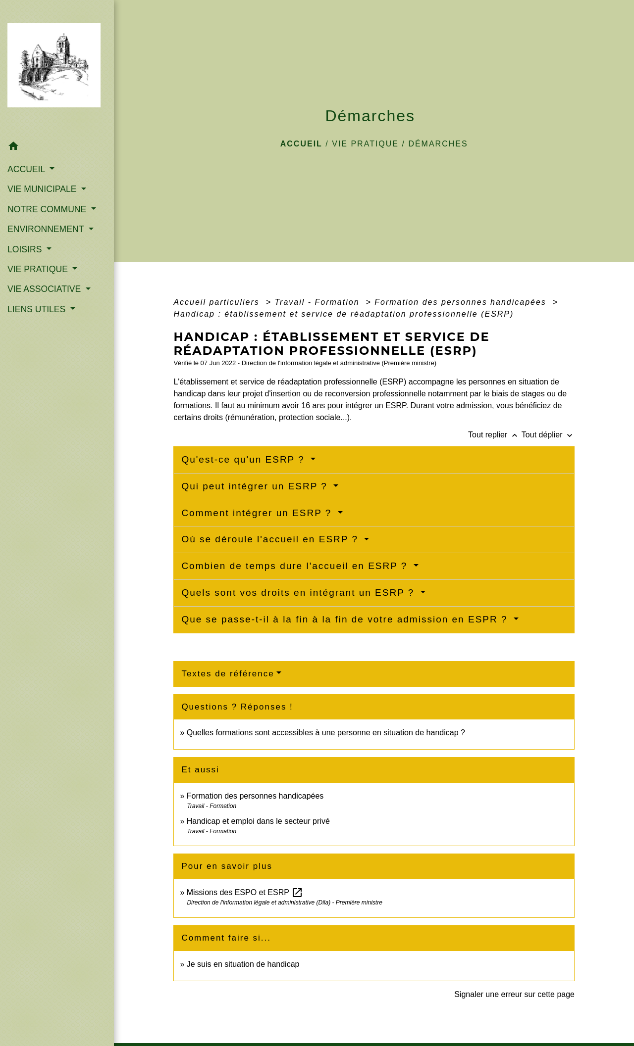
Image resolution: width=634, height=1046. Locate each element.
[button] (56, 148)
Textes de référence (227, 673)
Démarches (438, 144)
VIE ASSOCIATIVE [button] (45, 289)
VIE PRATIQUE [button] (38, 269)
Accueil (301, 144)
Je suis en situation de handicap (243, 964)
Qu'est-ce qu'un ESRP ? (244, 459)
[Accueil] (56, 68)
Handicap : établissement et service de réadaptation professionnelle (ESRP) (343, 314)
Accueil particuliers (218, 302)
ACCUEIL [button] (27, 169)
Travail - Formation (318, 302)
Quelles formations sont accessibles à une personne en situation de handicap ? (326, 732)
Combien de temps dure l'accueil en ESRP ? (296, 566)
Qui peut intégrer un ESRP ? (256, 486)
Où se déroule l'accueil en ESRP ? (271, 539)
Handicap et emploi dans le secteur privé (258, 821)
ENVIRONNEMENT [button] (46, 229)
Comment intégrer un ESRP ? (258, 513)
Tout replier (495, 434)
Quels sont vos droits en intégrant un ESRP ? (299, 592)
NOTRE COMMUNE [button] (48, 209)
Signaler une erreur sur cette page (514, 994)
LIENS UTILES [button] (37, 309)
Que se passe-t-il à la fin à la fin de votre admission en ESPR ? (346, 619)
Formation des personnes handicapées (461, 302)
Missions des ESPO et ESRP (245, 892)
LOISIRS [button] (25, 249)
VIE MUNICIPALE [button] (43, 189)
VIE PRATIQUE (365, 144)
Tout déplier (548, 434)
